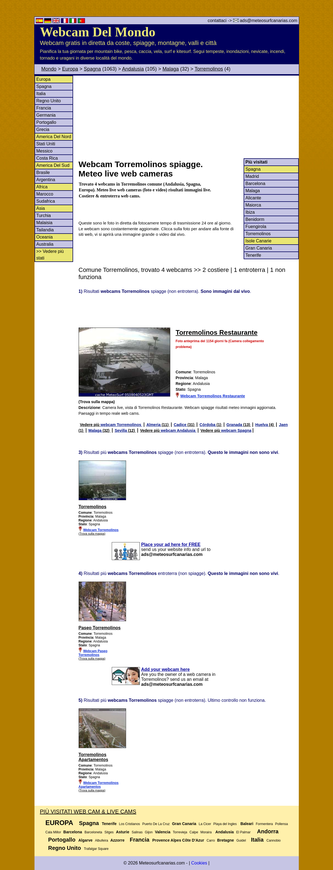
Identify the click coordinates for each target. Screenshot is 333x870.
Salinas (137, 832)
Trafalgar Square (96, 849)
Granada (235, 424)
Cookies (199, 863)
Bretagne (225, 840)
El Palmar (243, 832)
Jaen (283, 424)
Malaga (170, 69)
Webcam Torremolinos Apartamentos (99, 785)
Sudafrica (45, 201)
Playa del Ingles (225, 824)
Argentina (45, 179)
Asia (40, 208)
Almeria (154, 424)
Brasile (43, 172)
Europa (70, 69)
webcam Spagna (236, 430)
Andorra (268, 831)
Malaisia (44, 222)
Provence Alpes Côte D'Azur (178, 840)
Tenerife (253, 255)
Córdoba (207, 424)
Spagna (92, 69)
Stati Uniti (45, 143)
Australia (45, 244)
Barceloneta (93, 832)
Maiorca (253, 205)
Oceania (44, 237)
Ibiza (250, 212)
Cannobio (274, 840)
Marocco (44, 194)
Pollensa (281, 824)
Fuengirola (256, 226)
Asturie (122, 832)
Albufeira (101, 840)
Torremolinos (209, 69)
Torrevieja (180, 832)
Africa (42, 186)
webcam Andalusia (178, 430)
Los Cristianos (129, 824)
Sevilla (121, 430)
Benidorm (255, 219)
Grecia (42, 129)
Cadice (181, 424)
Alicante (253, 198)
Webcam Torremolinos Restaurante (212, 396)
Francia (43, 108)
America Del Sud (53, 165)
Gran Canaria (259, 248)
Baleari (246, 823)
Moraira (206, 832)
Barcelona (255, 183)
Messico (44, 151)
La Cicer (205, 824)
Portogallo (46, 122)
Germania (46, 115)
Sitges (109, 832)
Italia (41, 93)
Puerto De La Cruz (156, 824)
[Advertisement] (188, 117)
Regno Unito (48, 100)
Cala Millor (53, 832)
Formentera (264, 824)
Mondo (49, 69)
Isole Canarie (258, 241)
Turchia (43, 215)
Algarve (85, 840)
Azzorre (117, 840)
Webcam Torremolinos (101, 530)
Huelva (262, 424)
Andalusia (133, 69)
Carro (211, 840)
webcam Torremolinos (121, 424)
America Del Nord (53, 136)
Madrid (252, 176)
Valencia (162, 832)
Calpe (194, 832)
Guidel (241, 840)
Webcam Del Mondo (98, 32)
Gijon (149, 832)
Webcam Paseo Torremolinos (93, 653)
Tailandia (45, 229)
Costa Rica (47, 158)
